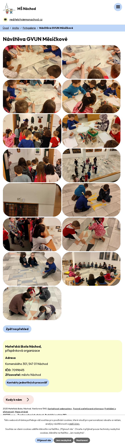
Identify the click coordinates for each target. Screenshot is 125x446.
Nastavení (82, 440)
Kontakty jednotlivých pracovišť (27, 399)
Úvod (6, 27)
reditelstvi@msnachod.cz (26, 19)
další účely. (74, 423)
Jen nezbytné (63, 440)
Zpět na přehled (17, 346)
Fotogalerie (29, 27)
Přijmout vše (44, 440)
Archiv (15, 27)
